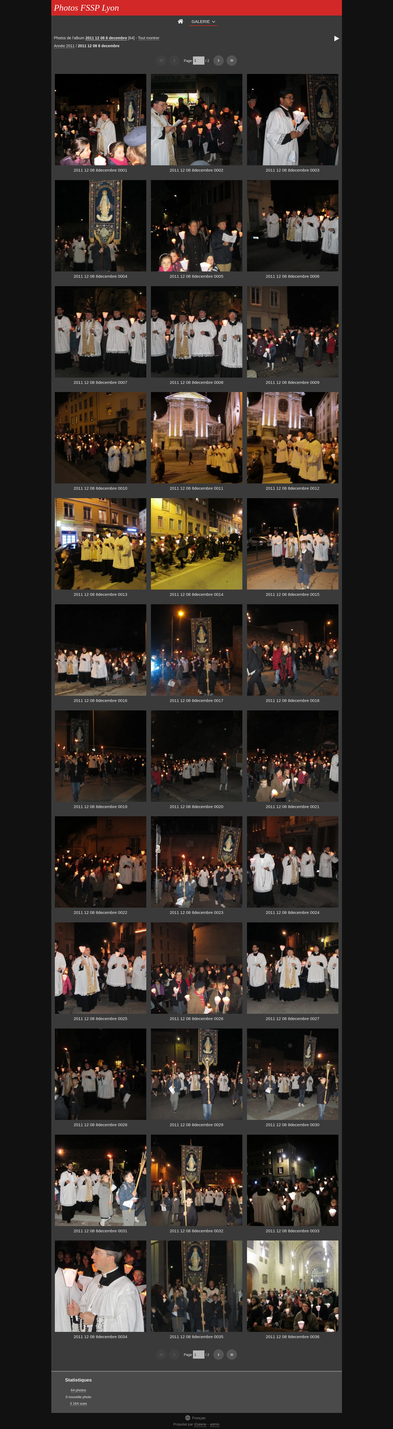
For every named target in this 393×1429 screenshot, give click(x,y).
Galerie (201, 21)
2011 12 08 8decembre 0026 (196, 1018)
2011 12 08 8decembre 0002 (196, 170)
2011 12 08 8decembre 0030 (292, 1124)
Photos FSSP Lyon (86, 8)
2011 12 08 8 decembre (106, 38)
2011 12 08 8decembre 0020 (196, 806)
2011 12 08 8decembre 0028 (100, 1124)
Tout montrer (148, 38)
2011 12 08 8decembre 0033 (292, 1230)
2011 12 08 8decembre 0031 (100, 1230)
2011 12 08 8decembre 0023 (196, 912)
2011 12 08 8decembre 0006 (292, 276)
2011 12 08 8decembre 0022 (100, 912)
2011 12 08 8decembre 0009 (292, 382)
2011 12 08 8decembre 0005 (196, 276)
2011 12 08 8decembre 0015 (292, 594)
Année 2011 (64, 46)
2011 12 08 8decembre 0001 (100, 170)
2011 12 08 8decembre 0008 (196, 382)
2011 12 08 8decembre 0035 (196, 1336)
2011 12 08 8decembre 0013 (100, 594)
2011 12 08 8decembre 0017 (196, 700)
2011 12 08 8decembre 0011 (196, 488)
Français (195, 1418)
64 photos (78, 1390)
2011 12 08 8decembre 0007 (100, 382)
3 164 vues (78, 1403)
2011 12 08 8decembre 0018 (292, 700)
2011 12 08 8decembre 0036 (292, 1336)
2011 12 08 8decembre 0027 (292, 1018)
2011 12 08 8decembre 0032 (196, 1230)
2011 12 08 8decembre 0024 (292, 912)
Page (188, 60)
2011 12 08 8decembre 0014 (196, 594)
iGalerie (200, 1424)
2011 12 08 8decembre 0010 (100, 488)
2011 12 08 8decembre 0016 (100, 700)
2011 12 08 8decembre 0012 (292, 488)
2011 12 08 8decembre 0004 (100, 276)
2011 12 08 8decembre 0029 (196, 1124)
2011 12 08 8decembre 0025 (100, 1018)
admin (214, 1424)
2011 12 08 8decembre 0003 (292, 170)
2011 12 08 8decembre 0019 (100, 806)
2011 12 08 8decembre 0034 (100, 1336)
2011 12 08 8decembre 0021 (292, 806)
